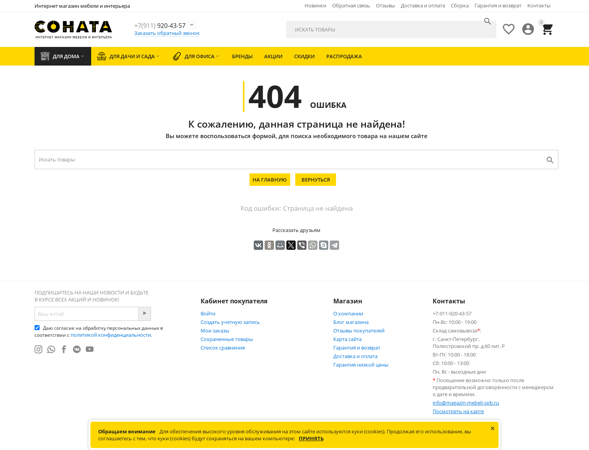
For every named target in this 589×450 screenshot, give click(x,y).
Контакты (539, 5)
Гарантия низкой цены (360, 364)
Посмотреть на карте (458, 411)
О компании (348, 313)
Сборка (460, 5)
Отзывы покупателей (359, 330)
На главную (270, 179)
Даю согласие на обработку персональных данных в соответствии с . (99, 331)
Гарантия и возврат (498, 5)
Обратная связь (351, 5)
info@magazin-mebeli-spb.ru (466, 402)
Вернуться (315, 179)
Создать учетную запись (230, 321)
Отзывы (385, 5)
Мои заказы (215, 330)
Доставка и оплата (423, 5)
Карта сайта (347, 339)
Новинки (315, 5)
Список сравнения (223, 347)
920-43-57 (171, 25)
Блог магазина (351, 321)
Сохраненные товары (227, 339)
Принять (311, 438)
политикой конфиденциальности (111, 334)
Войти (208, 313)
